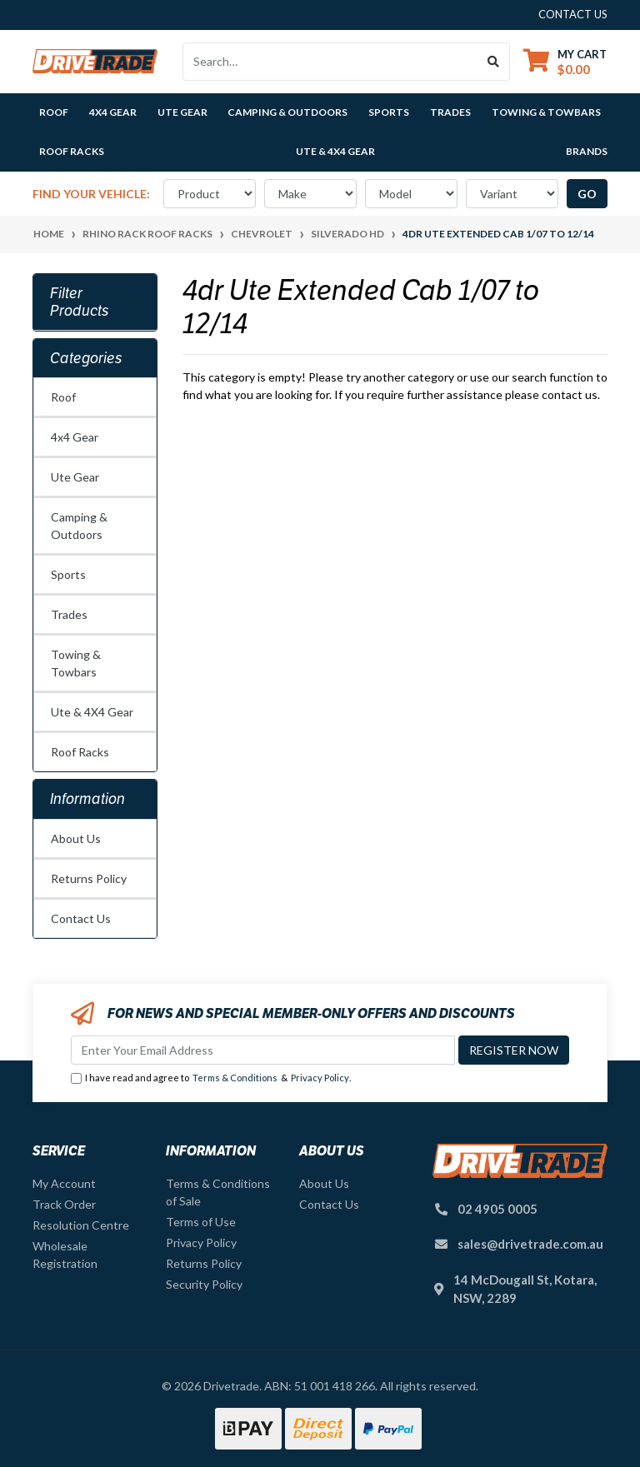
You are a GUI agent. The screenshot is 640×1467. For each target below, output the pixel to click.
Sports (68, 574)
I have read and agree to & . (211, 1078)
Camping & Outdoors (79, 525)
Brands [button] (587, 151)
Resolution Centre (80, 1225)
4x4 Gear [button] (113, 112)
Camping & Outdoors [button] (288, 112)
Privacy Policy (320, 1077)
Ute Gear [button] (183, 112)
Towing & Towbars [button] (546, 112)
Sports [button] (388, 112)
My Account (64, 1183)
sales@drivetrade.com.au (530, 1243)
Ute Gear (75, 477)
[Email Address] (263, 1050)
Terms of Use (201, 1222)
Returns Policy (89, 878)
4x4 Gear (74, 437)
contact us (573, 14)
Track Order (64, 1204)
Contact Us (81, 918)
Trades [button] (450, 112)
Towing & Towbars (76, 663)
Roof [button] (53, 112)
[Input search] (330, 61)
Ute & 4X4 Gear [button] (335, 151)
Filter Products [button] (79, 302)
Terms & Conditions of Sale (218, 1192)
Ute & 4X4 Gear (92, 712)
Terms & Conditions (235, 1077)
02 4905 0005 (498, 1208)
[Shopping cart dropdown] (565, 61)
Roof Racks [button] (71, 151)
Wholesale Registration (65, 1254)
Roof (63, 397)
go (587, 194)
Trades (69, 614)
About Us (76, 838)
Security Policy (204, 1284)
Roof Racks (80, 752)
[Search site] (494, 61)
